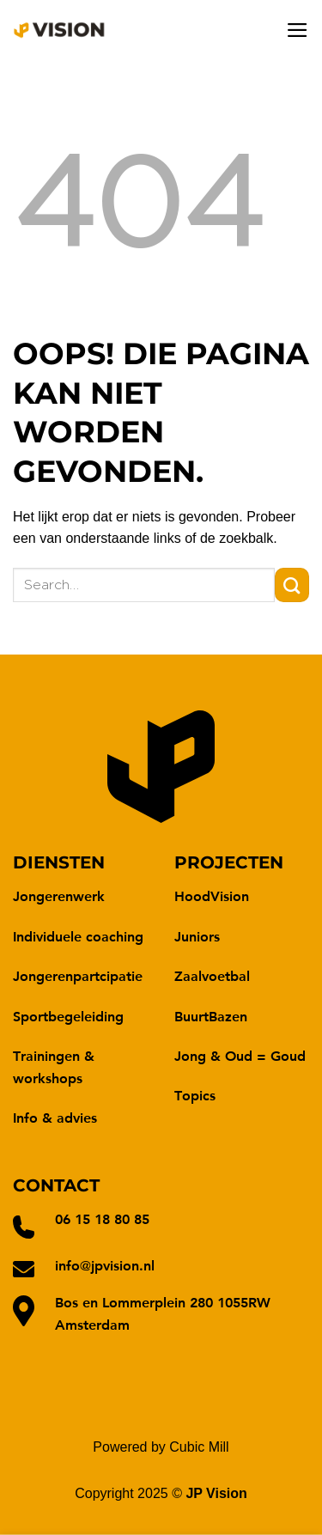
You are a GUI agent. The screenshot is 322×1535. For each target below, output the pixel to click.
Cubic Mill (198, 1447)
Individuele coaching (78, 936)
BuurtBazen (210, 1016)
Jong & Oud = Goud (240, 1055)
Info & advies (55, 1117)
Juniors (197, 936)
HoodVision (211, 895)
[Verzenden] (292, 585)
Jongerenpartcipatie (78, 975)
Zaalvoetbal (212, 975)
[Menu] (297, 30)
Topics (195, 1095)
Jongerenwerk (59, 895)
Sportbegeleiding (68, 1016)
